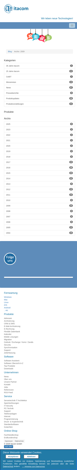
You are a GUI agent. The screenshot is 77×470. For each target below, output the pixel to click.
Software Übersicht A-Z (13, 367)
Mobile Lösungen (11, 341)
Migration (8, 343)
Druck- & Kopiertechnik (13, 425)
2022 (39, 135)
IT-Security (8, 410)
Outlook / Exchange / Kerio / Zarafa (18, 346)
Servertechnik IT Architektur (15, 404)
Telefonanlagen (10, 418)
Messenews (39, 82)
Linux (6, 306)
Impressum (9, 445)
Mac (5, 303)
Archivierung (9, 325)
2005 (39, 227)
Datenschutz (19, 445)
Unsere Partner (10, 386)
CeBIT (39, 76)
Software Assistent (11, 364)
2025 (39, 124)
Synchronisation (10, 351)
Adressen (8, 322)
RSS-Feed (8, 396)
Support (7, 354)
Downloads (8, 372)
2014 (39, 178)
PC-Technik (9, 412)
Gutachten (8, 431)
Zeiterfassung (9, 357)
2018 (39, 156)
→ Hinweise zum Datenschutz (33, 466)
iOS (5, 309)
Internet (7, 420)
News (39, 87)
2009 (39, 205)
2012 (39, 189)
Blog (10, 51)
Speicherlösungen (11, 407)
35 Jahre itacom (39, 66)
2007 (39, 216)
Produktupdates (39, 98)
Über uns (8, 383)
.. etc (6, 314)
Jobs (6, 391)
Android (7, 311)
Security (7, 349)
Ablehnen (31, 457)
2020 (39, 146)
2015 (39, 173)
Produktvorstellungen (39, 104)
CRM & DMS (9, 327)
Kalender (7, 338)
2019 (39, 151)
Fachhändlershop (11, 439)
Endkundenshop (10, 441)
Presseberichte (39, 93)
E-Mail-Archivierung (12, 330)
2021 (39, 140)
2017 (39, 162)
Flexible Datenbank (12, 335)
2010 (39, 200)
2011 (39, 195)
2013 (39, 184)
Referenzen (9, 394)
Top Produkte (9, 370)
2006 (39, 222)
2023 (39, 129)
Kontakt (7, 388)
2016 (39, 167)
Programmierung (11, 423)
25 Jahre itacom (39, 71)
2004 (39, 233)
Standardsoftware (11, 428)
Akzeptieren (13, 457)
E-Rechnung (9, 333)
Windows (8, 301)
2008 (39, 211)
